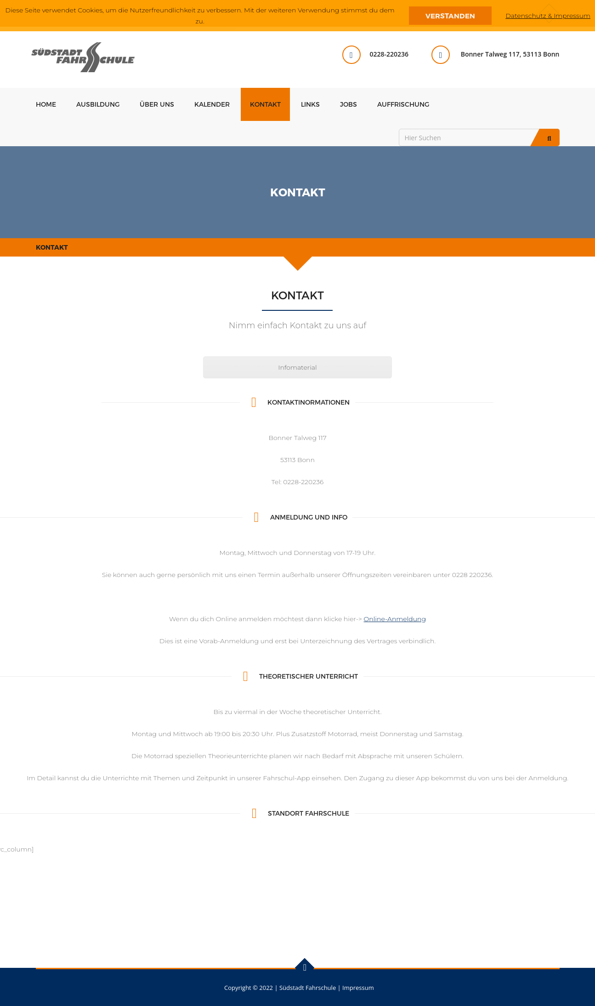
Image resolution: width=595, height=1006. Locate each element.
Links (310, 104)
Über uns (157, 104)
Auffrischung (403, 104)
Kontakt (265, 104)
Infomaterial (297, 367)
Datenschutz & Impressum (547, 15)
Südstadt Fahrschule (307, 987)
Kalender (212, 104)
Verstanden (450, 15)
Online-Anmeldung (395, 619)
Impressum (358, 987)
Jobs (348, 104)
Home (46, 104)
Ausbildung (97, 104)
